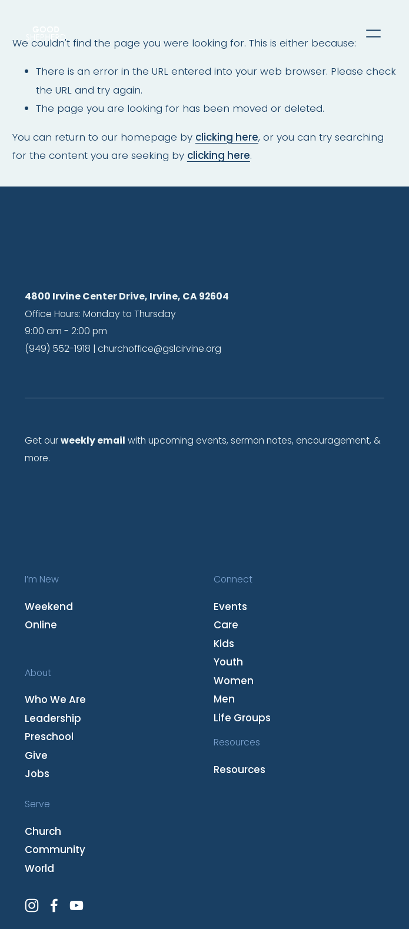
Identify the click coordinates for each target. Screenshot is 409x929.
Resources (239, 769)
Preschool (49, 737)
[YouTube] (76, 905)
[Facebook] (54, 905)
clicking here (226, 137)
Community (55, 850)
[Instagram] (32, 905)
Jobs (37, 774)
